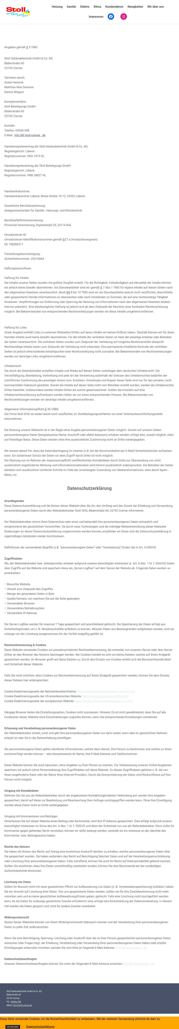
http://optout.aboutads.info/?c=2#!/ (105, 696)
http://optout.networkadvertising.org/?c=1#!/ (106, 691)
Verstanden (13, 1026)
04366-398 (16, 1002)
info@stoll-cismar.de (22, 1005)
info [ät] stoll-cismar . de (30, 135)
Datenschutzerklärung (40, 1026)
